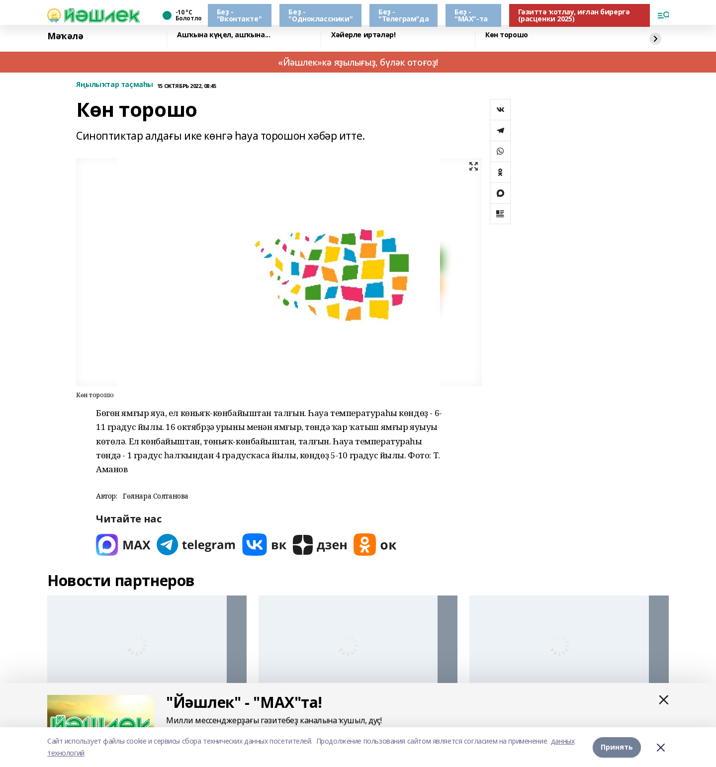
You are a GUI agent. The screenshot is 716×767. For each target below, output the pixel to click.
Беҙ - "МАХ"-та (471, 15)
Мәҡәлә (65, 36)
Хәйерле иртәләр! (363, 35)
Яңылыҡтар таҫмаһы (114, 85)
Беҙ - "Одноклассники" (320, 15)
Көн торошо (506, 35)
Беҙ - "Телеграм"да (403, 15)
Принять (617, 747)
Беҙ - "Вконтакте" (239, 15)
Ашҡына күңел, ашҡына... (223, 35)
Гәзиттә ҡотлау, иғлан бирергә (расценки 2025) (574, 15)
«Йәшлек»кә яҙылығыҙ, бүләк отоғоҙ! (358, 62)
